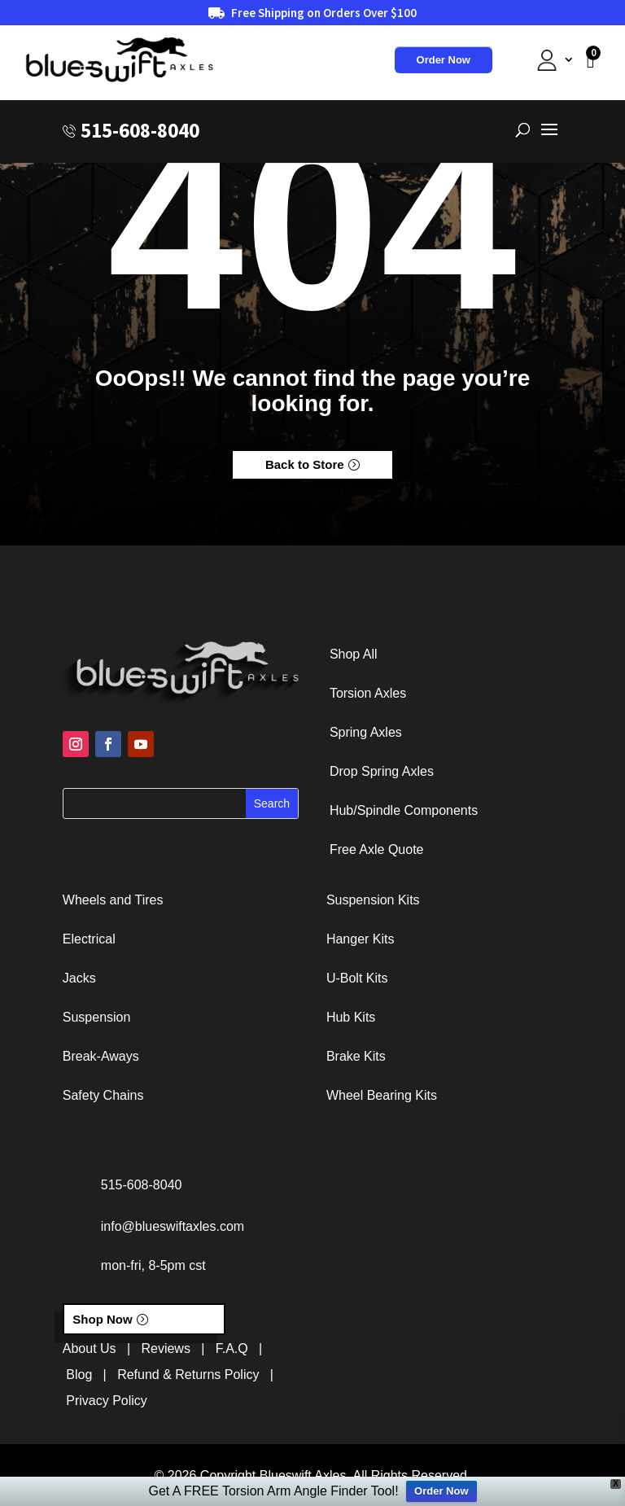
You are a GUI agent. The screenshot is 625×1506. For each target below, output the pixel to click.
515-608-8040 (140, 130)
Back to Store (304, 464)
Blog (79, 1374)
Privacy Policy (106, 1400)
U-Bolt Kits (357, 978)
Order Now (443, 60)
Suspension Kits (373, 900)
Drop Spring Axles (382, 771)
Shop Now (102, 1319)
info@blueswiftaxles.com (172, 1226)
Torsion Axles (368, 693)
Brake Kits (356, 1056)
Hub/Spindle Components (404, 810)
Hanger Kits (360, 939)
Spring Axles (366, 732)
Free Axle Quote (377, 849)
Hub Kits (350, 1017)
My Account (531, 60)
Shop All (354, 654)
